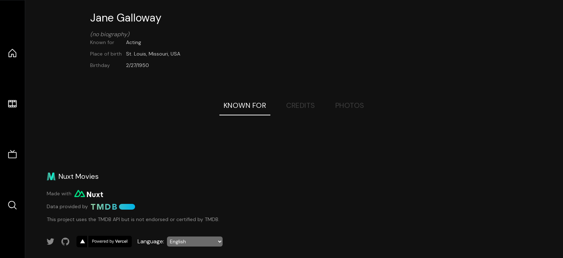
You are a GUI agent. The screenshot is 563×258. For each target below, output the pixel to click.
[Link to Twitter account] (51, 241)
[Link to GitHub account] (65, 241)
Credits (300, 105)
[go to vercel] (104, 241)
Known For (245, 105)
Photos (349, 105)
